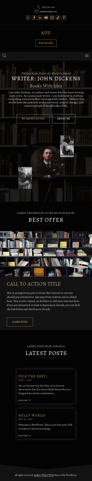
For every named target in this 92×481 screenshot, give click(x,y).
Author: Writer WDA (44, 475)
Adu (46, 33)
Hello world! (32, 415)
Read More (24, 400)
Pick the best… (33, 376)
